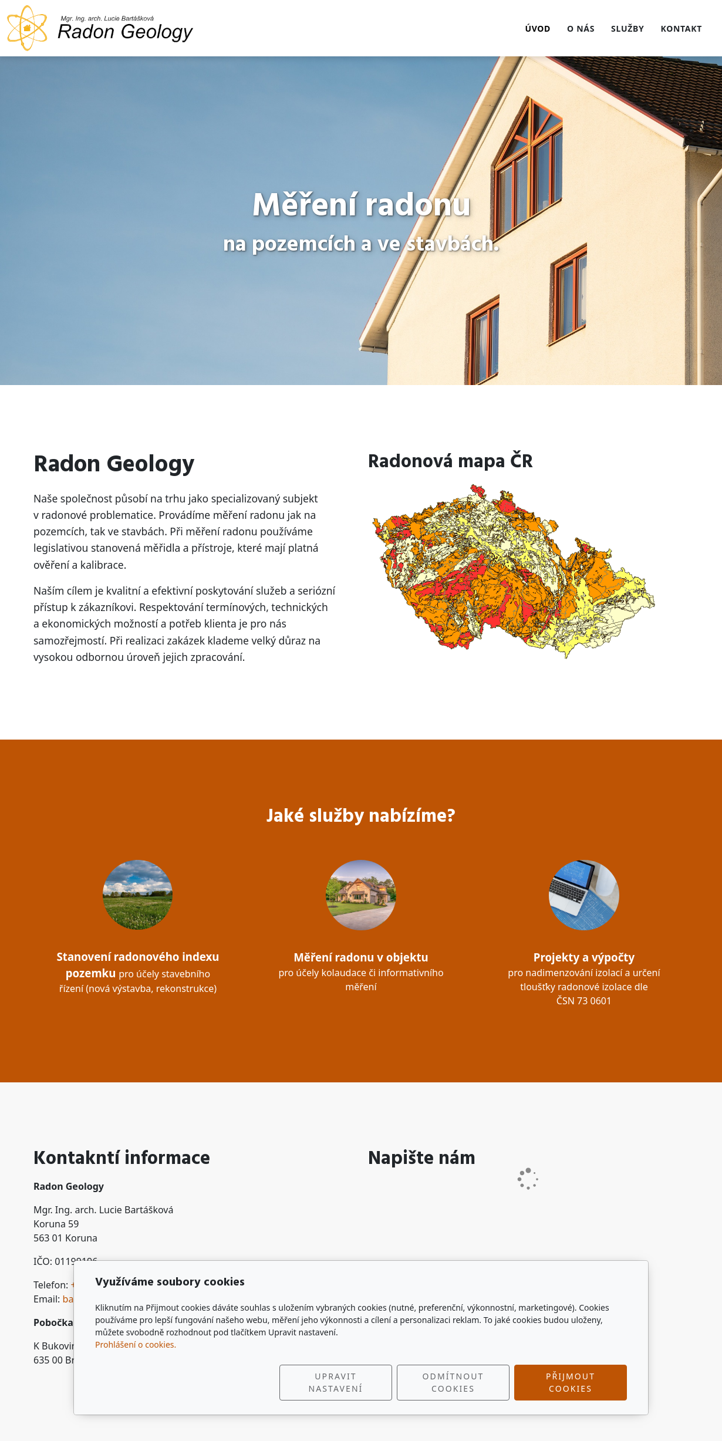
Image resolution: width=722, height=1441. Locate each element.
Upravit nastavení (336, 1382)
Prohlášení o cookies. (135, 1344)
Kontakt (681, 28)
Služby (627, 28)
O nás (581, 28)
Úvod (538, 28)
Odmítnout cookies (453, 1382)
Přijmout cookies (570, 1382)
